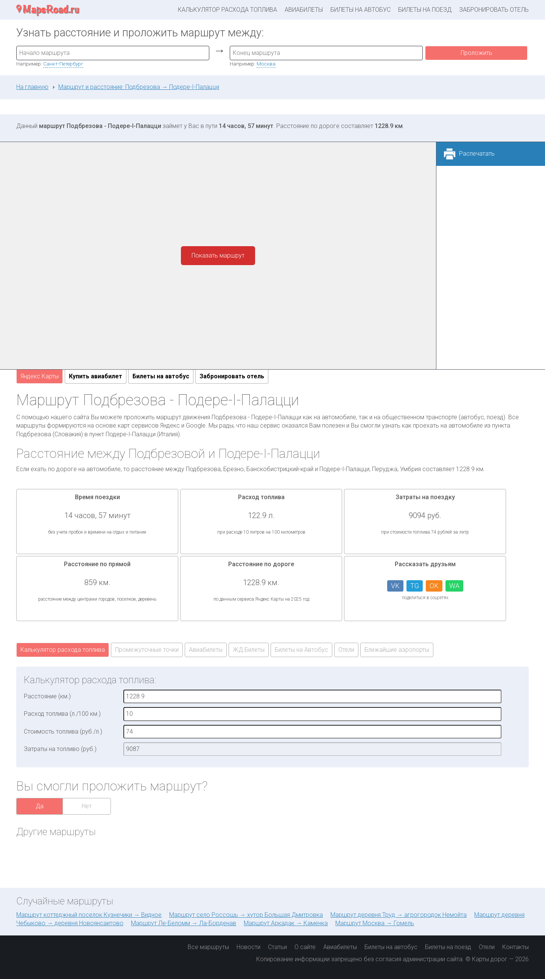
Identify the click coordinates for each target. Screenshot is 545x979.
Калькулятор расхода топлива (227, 9)
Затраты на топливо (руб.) (60, 749)
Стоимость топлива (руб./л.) (63, 731)
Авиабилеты (304, 9)
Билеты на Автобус (301, 649)
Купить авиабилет (95, 376)
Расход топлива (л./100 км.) (62, 713)
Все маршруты (208, 947)
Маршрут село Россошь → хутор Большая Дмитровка (246, 914)
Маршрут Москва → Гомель (374, 923)
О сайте (305, 947)
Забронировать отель (494, 9)
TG (414, 586)
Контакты (515, 947)
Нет (87, 806)
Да (40, 806)
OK (434, 586)
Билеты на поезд (425, 9)
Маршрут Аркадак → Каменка (286, 923)
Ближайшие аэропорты (396, 649)
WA (454, 586)
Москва (266, 64)
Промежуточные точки (147, 649)
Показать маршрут (218, 255)
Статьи (277, 947)
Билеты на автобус (360, 9)
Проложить (476, 52)
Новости (248, 947)
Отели (346, 649)
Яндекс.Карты (39, 376)
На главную (32, 87)
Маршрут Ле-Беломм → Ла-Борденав (183, 923)
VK (395, 586)
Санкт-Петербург (63, 64)
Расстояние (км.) (47, 696)
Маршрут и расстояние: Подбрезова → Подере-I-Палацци (138, 87)
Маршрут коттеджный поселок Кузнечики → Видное (89, 914)
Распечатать (477, 153)
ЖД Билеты (249, 649)
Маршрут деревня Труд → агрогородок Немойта (398, 914)
